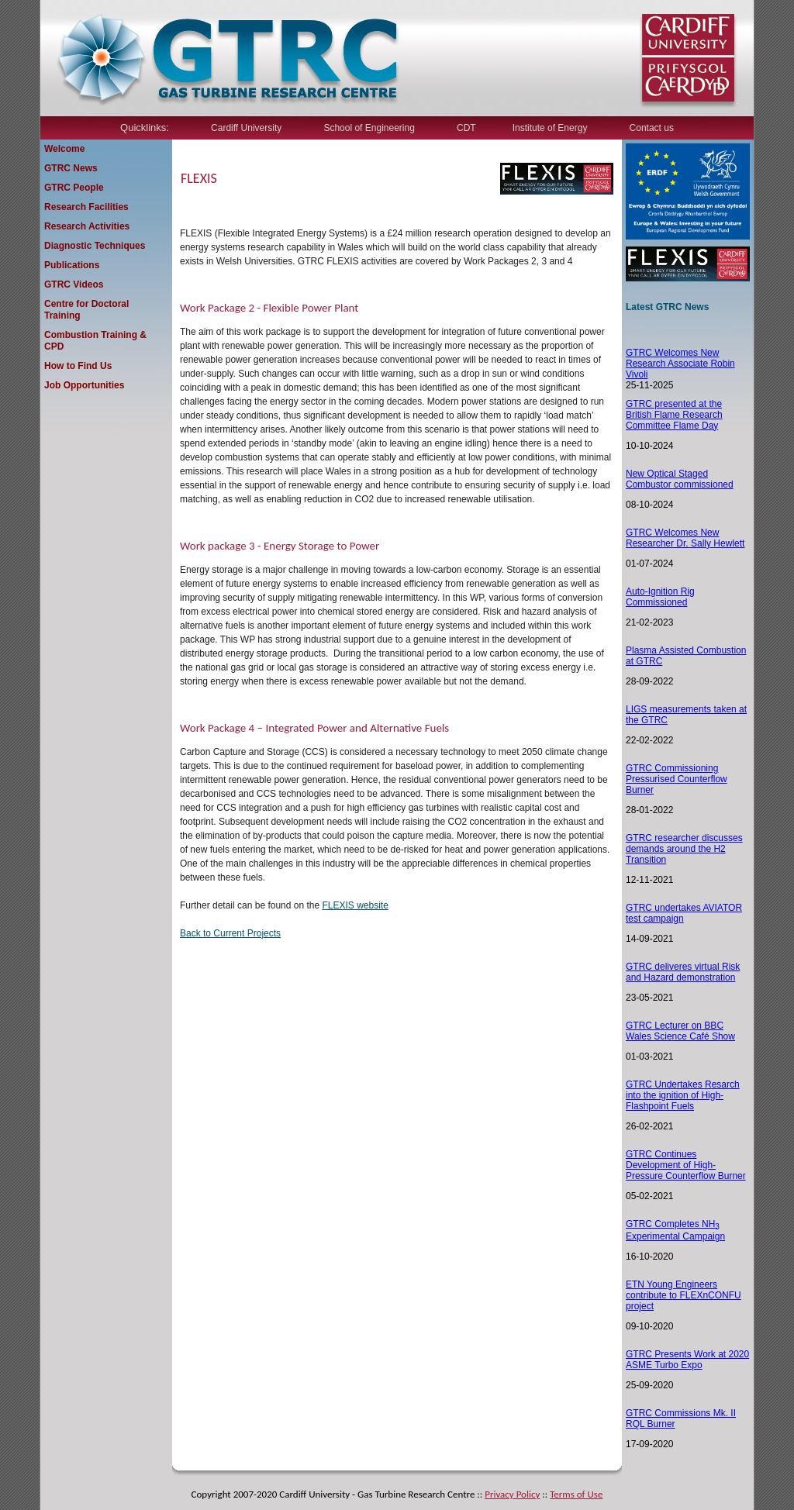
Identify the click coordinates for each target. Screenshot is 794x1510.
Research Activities (86, 226)
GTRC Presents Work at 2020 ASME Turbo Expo (687, 1359)
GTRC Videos (73, 284)
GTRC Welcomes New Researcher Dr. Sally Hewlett (685, 538)
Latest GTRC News (667, 307)
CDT (466, 127)
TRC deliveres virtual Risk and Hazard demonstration (683, 972)
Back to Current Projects (230, 933)
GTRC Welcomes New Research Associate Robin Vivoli (680, 363)
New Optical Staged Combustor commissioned (680, 479)
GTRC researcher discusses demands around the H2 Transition (684, 849)
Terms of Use (576, 1494)
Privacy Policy (512, 1494)
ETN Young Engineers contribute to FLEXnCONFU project (683, 1295)
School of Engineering (368, 127)
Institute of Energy (550, 127)
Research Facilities (86, 207)
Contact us (652, 127)
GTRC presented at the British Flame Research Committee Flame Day (674, 414)
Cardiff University (246, 127)
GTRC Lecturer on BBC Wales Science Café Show (680, 1031)
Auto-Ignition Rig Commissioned (660, 597)
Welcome (64, 148)
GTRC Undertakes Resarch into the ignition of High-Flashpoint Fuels (683, 1095)
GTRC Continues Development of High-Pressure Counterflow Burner (686, 1165)
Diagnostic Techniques (94, 245)
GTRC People (74, 187)
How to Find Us (78, 365)
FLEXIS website (355, 905)
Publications (71, 265)
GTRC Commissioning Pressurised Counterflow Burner (676, 779)
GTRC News (71, 168)
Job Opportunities (84, 385)
